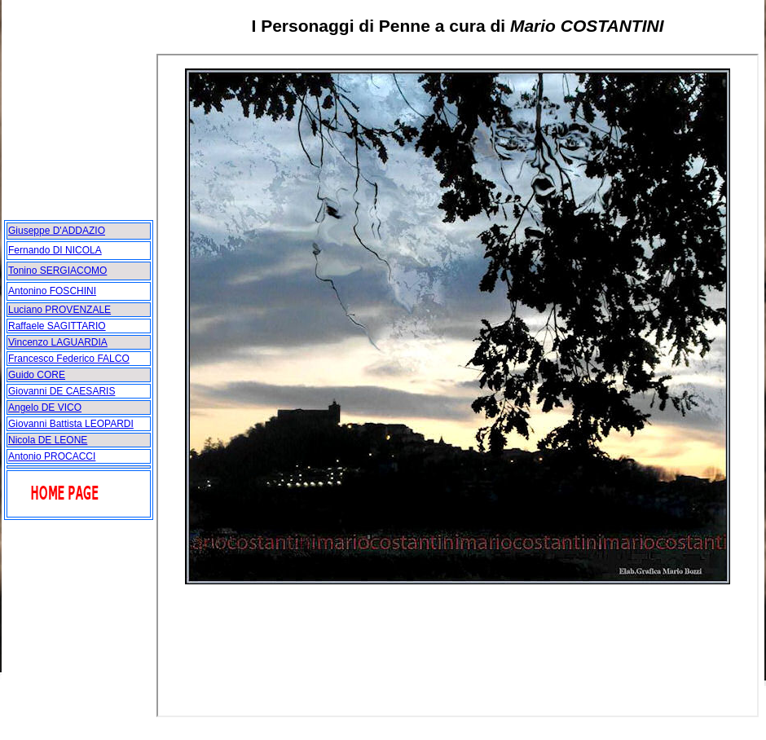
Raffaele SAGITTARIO (57, 326)
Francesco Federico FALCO (69, 358)
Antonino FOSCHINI (52, 291)
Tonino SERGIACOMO (57, 270)
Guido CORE (36, 375)
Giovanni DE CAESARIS (61, 391)
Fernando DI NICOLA (55, 250)
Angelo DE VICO (44, 407)
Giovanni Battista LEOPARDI (71, 423)
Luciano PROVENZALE (59, 309)
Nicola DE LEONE (47, 440)
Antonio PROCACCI (51, 456)
